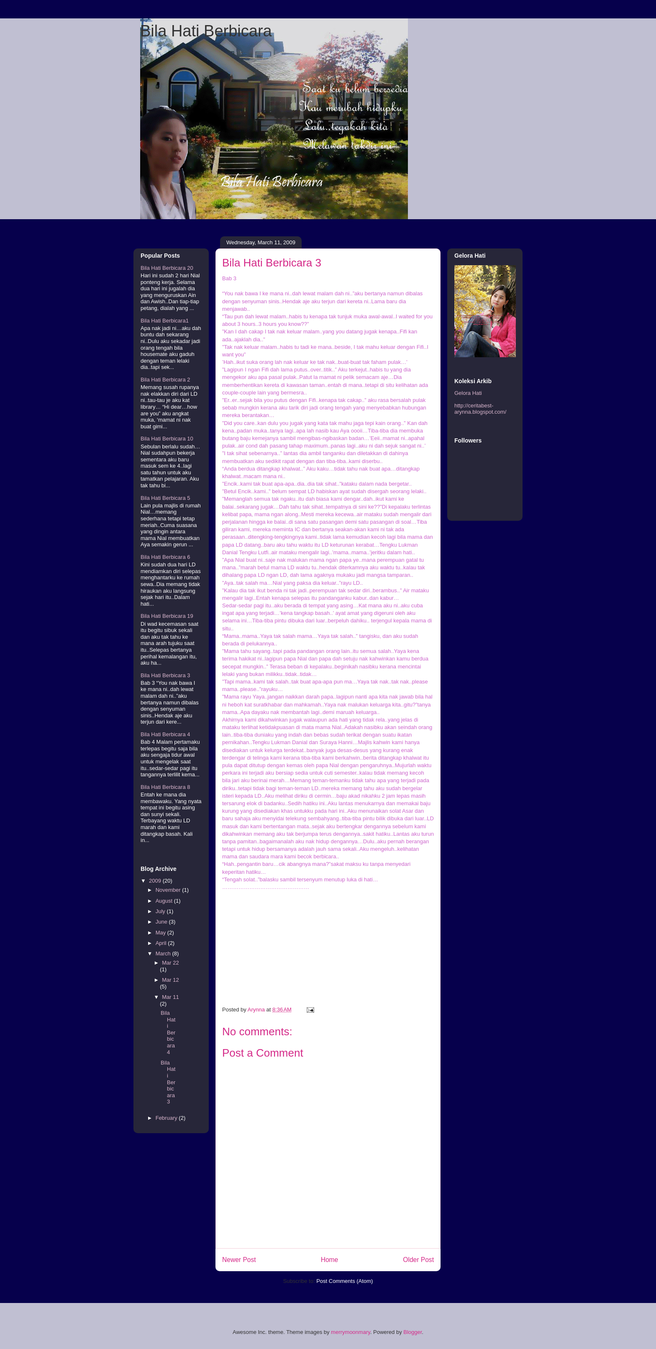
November (169, 890)
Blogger (412, 1332)
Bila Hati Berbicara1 (165, 320)
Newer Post (239, 1259)
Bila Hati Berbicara (206, 31)
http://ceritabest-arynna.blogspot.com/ (480, 408)
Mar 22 (170, 963)
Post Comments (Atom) (344, 1281)
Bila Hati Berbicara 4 (165, 734)
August (165, 901)
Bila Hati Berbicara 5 (165, 498)
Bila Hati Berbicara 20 (167, 268)
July (161, 911)
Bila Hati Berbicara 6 (165, 557)
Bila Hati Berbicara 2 (165, 379)
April (162, 943)
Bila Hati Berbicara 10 (167, 438)
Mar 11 (170, 997)
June (162, 922)
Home (329, 1259)
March (164, 953)
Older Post (418, 1259)
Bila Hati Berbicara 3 (165, 675)
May (161, 932)
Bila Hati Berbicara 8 (165, 787)
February (167, 1118)
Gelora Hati (468, 393)
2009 (156, 881)
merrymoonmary (350, 1332)
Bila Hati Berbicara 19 (167, 616)
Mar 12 (170, 980)
